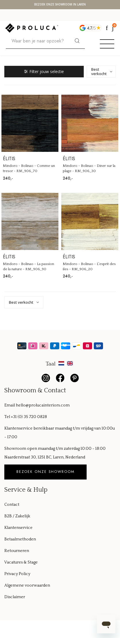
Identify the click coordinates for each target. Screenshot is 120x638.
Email (10, 405)
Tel (7, 417)
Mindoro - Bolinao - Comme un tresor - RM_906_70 (29, 168)
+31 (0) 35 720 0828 (29, 417)
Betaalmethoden (20, 539)
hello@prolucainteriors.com (43, 405)
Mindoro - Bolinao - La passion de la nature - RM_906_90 (28, 266)
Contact (11, 504)
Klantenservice (18, 527)
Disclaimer (14, 597)
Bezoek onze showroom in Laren (60, 4)
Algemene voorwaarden (27, 585)
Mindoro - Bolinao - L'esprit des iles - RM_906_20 (89, 266)
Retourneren (16, 551)
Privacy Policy (17, 574)
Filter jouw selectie (44, 71)
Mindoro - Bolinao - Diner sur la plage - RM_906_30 (89, 168)
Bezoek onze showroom (45, 471)
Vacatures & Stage (21, 562)
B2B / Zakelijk (17, 516)
